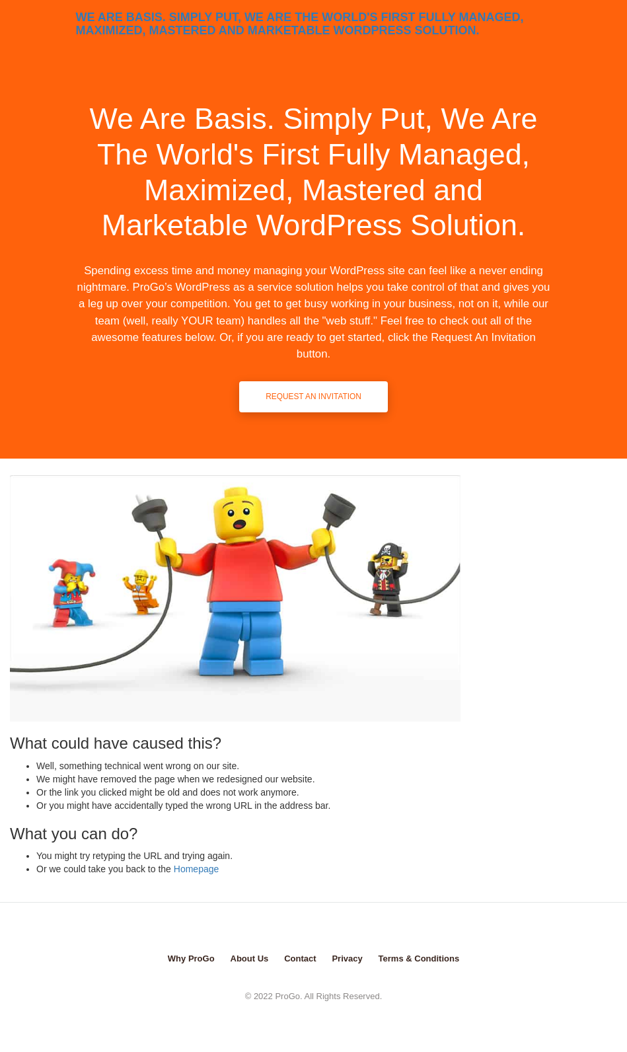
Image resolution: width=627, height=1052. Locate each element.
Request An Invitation (313, 396)
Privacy (347, 958)
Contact (300, 958)
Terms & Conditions (419, 958)
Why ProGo (191, 958)
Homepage (196, 869)
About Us (250, 958)
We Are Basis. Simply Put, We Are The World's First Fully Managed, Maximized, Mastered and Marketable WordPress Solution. (300, 22)
